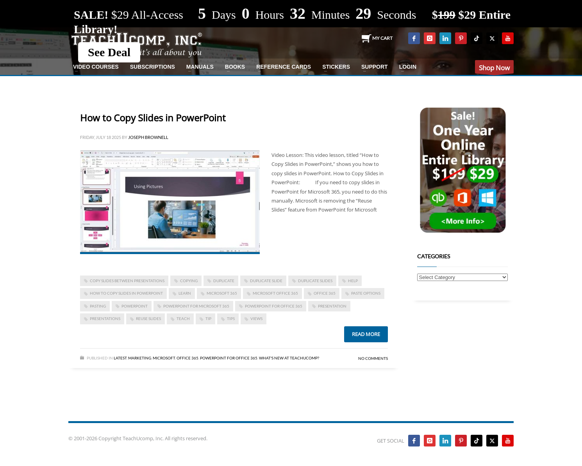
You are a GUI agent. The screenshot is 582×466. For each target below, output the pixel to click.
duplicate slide (266, 280)
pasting (98, 306)
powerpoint (134, 306)
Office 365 (187, 358)
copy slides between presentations (127, 280)
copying (189, 280)
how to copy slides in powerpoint (126, 293)
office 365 (325, 293)
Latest (120, 358)
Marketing (139, 358)
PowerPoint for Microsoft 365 (196, 306)
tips (231, 318)
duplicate (223, 280)
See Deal (109, 52)
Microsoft (164, 358)
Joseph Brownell (148, 137)
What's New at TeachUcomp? (289, 358)
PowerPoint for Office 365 (273, 306)
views (256, 318)
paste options (365, 293)
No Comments (373, 358)
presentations (105, 318)
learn (185, 293)
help (353, 280)
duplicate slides (315, 280)
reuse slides (148, 318)
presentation (332, 306)
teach (183, 318)
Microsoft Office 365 (275, 293)
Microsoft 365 (222, 293)
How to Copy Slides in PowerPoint (153, 117)
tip (208, 318)
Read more (366, 334)
